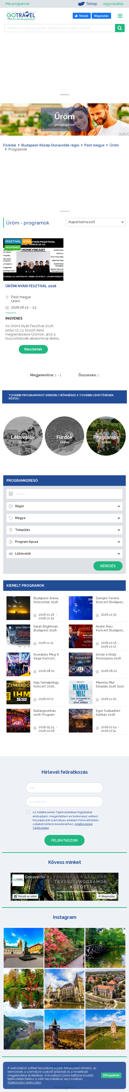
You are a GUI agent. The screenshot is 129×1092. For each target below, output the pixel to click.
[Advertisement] (64, 67)
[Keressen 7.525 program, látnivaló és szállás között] (59, 28)
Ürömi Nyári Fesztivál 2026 (30, 286)
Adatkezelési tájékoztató (24, 1082)
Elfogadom (111, 1075)
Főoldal (9, 145)
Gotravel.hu (35, 867)
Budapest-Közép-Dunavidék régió (50, 145)
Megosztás (106, 886)
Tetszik (25, 886)
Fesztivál (13, 241)
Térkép (86, 4)
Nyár (28, 241)
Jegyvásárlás (113, 4)
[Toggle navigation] (120, 16)
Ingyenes (13, 248)
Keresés (108, 566)
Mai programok (17, 4)
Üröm (114, 145)
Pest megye (94, 145)
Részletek (33, 349)
